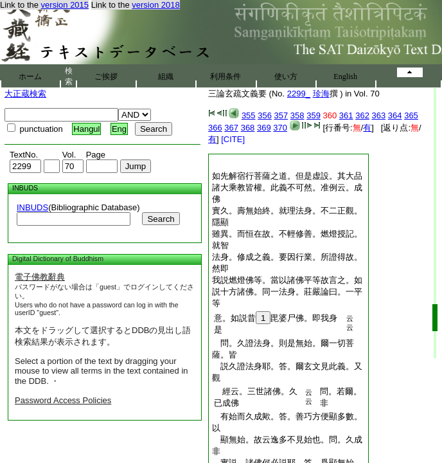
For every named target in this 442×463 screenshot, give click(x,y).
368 (248, 127)
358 (297, 115)
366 (215, 127)
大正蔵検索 (25, 93)
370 (280, 127)
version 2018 (155, 5)
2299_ (298, 93)
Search (160, 219)
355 (249, 115)
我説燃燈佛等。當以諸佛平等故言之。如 (287, 280)
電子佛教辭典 (40, 277)
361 (346, 115)
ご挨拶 (106, 76)
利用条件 (225, 76)
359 (313, 115)
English (345, 76)
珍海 (321, 93)
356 (265, 115)
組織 (165, 76)
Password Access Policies (63, 400)
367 (231, 127)
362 (362, 115)
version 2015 (65, 5)
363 (379, 115)
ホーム (30, 76)
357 (281, 115)
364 (395, 115)
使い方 (285, 76)
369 (264, 127)
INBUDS (32, 207)
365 (411, 115)
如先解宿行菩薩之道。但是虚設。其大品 (287, 176)
